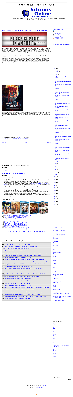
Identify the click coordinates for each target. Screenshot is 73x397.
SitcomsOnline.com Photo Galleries (59, 230)
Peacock (54, 341)
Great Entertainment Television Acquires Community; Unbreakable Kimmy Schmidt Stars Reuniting (21, 276)
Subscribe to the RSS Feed (58, 38)
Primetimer (54, 250)
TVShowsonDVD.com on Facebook (59, 234)
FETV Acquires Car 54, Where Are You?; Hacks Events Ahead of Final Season (18, 283)
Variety (54, 249)
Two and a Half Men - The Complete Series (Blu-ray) (13, 223)
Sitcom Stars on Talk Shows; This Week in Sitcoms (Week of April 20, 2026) (17, 271)
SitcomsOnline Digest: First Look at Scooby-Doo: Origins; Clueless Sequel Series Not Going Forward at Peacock (24, 259)
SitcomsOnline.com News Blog (36, 5)
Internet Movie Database (57, 252)
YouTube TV (55, 356)
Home (26, 142)
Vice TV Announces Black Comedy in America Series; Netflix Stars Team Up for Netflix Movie (24, 30)
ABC (53, 323)
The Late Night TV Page (57, 281)
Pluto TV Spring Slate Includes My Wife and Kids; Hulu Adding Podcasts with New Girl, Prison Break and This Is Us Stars (25, 270)
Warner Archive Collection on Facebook (59, 279)
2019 (55, 182)
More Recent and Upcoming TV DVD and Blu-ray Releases (12, 231)
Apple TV (54, 324)
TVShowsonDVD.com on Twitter (58, 235)
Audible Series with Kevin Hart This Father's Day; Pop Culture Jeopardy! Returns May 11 (19, 280)
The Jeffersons (25, 138)
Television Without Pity (56, 270)
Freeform (54, 332)
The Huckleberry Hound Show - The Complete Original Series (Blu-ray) (16, 216)
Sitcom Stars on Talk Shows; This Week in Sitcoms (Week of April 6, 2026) (17, 298)
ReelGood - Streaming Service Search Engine (61, 345)
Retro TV (54, 264)
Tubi (53, 349)
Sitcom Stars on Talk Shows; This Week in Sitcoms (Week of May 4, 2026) (17, 244)
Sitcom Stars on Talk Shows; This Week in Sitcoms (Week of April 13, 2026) (17, 285)
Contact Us (55, 39)
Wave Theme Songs (56, 289)
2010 (55, 196)
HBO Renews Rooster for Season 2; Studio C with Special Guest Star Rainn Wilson (19, 289)
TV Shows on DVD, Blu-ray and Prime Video (30, 231)
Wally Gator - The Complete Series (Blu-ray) (12, 226)
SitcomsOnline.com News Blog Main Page (38, 389)
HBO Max (54, 334)
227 (5, 138)
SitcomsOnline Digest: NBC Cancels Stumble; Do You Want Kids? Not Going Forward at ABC (20, 246)
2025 (55, 68)
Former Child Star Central (57, 268)
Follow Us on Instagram (58, 36)
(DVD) (25, 219)
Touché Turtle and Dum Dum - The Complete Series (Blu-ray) (15, 217)
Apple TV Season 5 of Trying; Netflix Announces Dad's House (15, 250)
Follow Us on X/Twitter (58, 32)
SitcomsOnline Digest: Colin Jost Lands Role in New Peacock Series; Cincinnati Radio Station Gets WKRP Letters (24, 300)
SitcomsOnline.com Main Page (58, 227)
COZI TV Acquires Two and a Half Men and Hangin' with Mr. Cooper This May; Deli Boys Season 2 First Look (23, 268)
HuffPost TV (55, 259)
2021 (55, 179)
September (57, 161)
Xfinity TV (54, 353)
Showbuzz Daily (55, 239)
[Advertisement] (36, 24)
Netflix (8, 138)
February (56, 172)
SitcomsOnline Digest (56, 43)
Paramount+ (55, 339)
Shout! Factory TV (56, 346)
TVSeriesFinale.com (56, 246)
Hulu (53, 335)
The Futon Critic (55, 245)
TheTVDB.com (55, 292)
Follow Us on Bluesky (57, 33)
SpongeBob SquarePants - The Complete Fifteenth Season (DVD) (15, 222)
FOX (53, 331)
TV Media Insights (56, 278)
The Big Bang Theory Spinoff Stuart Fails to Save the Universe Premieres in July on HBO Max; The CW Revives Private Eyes (26, 253)
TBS (53, 347)
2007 (55, 201)
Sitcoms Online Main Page (58, 29)
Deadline (54, 248)
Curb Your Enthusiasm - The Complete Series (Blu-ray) (13, 219)
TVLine (54, 242)
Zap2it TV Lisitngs (56, 237)
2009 (55, 198)
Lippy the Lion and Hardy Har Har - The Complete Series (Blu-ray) (15, 225)
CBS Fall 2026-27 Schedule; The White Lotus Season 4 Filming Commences (17, 278)
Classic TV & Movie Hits (57, 257)
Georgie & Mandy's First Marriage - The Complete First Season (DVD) (16, 218)
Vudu (53, 352)
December (57, 71)
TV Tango (54, 261)
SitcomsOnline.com (39, 387)
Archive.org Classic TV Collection (58, 325)
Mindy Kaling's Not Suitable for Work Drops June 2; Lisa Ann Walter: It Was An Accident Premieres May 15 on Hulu (24, 292)
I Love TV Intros (55, 290)
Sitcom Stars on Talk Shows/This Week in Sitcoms (61, 44)
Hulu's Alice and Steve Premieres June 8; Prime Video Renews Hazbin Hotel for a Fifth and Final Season (22, 255)
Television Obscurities (56, 260)
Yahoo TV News (55, 238)
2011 (55, 195)
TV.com (54, 253)
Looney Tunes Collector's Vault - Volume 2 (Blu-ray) (13, 229)
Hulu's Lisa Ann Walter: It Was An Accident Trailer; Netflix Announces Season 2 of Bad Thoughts (21, 242)
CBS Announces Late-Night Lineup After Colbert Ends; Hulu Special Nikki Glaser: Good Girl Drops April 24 (23, 294)
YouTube (54, 354)
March (56, 171)
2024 (55, 70)
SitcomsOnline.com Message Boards (59, 229)
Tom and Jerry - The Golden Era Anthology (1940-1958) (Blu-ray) (15, 224)
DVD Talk (54, 286)
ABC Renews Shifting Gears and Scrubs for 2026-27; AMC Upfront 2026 (17, 248)
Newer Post (4, 142)
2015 (55, 188)
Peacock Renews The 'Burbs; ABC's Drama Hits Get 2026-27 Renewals (17, 281)
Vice (29, 138)
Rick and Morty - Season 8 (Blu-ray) (10, 221)
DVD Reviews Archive (43, 231)
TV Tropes (54, 294)
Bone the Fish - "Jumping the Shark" (59, 300)
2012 (55, 193)
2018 (55, 184)
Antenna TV (55, 283)
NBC (53, 336)
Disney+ (54, 330)
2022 (55, 177)
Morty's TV (54, 256)
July (55, 164)
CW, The (54, 328)
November (57, 73)
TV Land (54, 350)
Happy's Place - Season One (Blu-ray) (11, 220)
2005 (55, 204)
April (56, 169)
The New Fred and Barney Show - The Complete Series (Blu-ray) (15, 228)
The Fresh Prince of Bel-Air (15, 138)
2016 (55, 187)
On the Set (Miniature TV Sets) (58, 274)
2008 (55, 199)
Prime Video (55, 343)
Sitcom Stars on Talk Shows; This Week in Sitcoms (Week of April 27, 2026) (17, 257)
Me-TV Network (55, 282)
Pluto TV (54, 342)
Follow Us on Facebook (58, 30)
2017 (55, 185)
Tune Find (54, 285)
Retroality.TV (55, 267)
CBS (53, 327)
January (56, 174)
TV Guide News (55, 241)
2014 (55, 190)
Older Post (49, 142)
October (56, 74)
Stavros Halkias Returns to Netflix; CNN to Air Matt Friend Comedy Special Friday (18, 266)
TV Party (54, 271)
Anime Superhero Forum (57, 272)
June (56, 166)
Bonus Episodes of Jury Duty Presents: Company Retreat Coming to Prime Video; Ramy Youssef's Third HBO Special (25, 296)
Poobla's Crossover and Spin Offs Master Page (61, 293)
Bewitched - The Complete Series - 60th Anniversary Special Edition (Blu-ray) (17, 215)
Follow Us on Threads (57, 34)
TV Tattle (54, 263)
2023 (55, 176)
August (56, 163)
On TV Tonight (55, 298)
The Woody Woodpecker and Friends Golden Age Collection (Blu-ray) (16, 227)
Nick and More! (55, 275)
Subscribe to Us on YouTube (59, 37)
